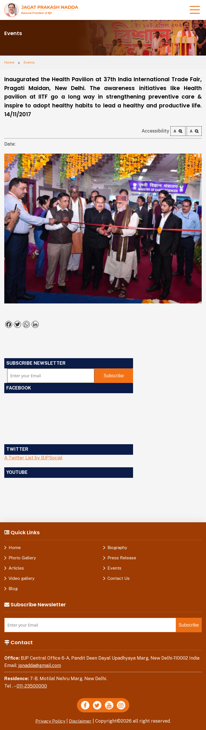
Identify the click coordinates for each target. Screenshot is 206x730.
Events (29, 62)
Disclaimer (80, 721)
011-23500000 (32, 686)
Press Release (121, 557)
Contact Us (118, 578)
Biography (117, 547)
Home (9, 62)
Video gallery (21, 578)
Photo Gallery (22, 557)
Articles (16, 568)
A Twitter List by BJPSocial (33, 457)
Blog (13, 588)
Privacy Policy (50, 721)
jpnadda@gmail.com (39, 665)
